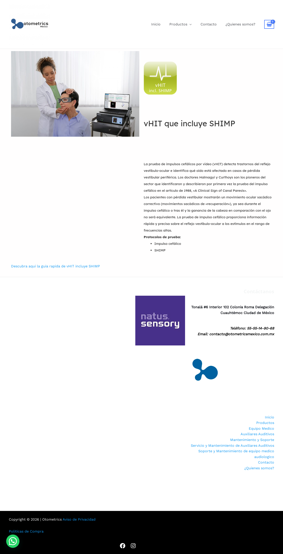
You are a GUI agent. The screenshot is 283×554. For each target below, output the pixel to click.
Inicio (156, 24)
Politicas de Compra (26, 531)
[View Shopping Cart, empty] (269, 24)
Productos (178, 24)
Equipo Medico (261, 428)
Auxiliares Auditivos (257, 434)
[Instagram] (133, 545)
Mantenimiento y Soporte (252, 440)
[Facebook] (122, 545)
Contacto (209, 24)
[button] (12, 541)
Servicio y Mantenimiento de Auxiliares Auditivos (232, 445)
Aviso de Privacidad (79, 519)
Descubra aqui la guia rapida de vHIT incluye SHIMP (55, 266)
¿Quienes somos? (240, 24)
